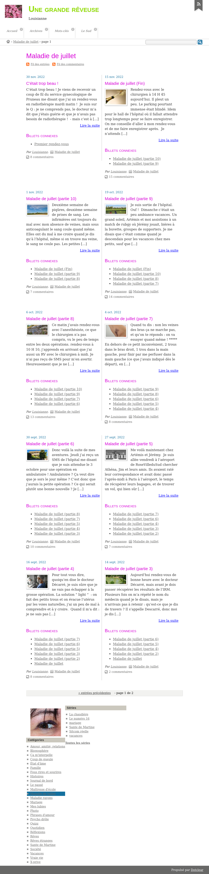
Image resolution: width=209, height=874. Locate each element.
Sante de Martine (43, 845)
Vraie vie (36, 857)
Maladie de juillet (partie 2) (135, 534)
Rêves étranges (41, 840)
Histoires (36, 776)
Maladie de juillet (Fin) (125, 83)
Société (35, 849)
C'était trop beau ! (42, 83)
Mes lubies (38, 806)
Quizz (34, 823)
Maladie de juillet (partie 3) (57, 534)
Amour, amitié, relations (47, 746)
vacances (75, 735)
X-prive (35, 862)
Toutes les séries (77, 742)
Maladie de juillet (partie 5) (135, 404)
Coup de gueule (41, 759)
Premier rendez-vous (51, 144)
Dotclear (197, 870)
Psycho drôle (39, 819)
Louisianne (40, 152)
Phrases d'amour (42, 815)
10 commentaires (42, 546)
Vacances (37, 853)
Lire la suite (90, 126)
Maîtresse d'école (43, 789)
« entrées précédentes (94, 693)
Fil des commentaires (70, 64)
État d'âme (38, 763)
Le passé (36, 785)
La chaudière (78, 714)
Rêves (34, 836)
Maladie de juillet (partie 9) (135, 164)
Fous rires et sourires (45, 772)
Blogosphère (39, 750)
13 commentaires (42, 417)
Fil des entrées (40, 64)
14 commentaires (121, 296)
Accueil (8, 41)
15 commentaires (121, 176)
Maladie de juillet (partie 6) (57, 404)
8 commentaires (41, 157)
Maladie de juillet (26, 41)
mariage (75, 723)
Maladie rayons (41, 798)
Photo (34, 810)
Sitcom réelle (78, 731)
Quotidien (37, 827)
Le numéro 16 (79, 718)
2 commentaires (120, 671)
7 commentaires (41, 292)
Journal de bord (41, 780)
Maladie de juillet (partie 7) (135, 284)
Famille (35, 767)
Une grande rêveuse (64, 8)
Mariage (36, 802)
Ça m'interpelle (41, 755)
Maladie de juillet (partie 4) (135, 409)
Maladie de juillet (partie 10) (137, 159)
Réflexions (37, 832)
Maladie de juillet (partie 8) (57, 279)
